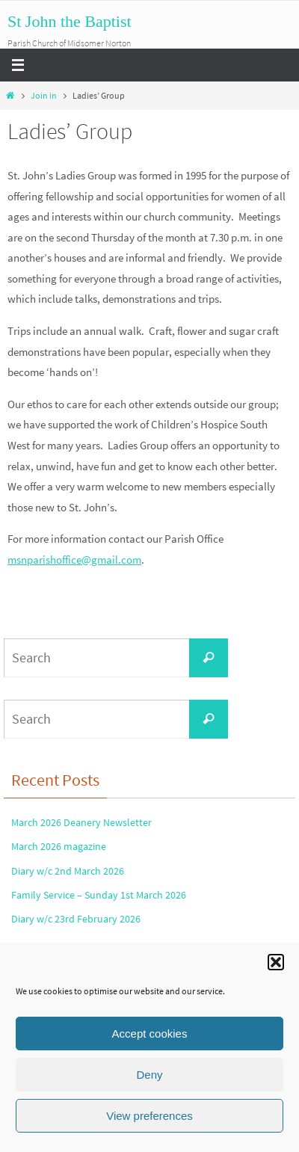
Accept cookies (150, 1033)
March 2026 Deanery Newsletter (81, 822)
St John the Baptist (69, 21)
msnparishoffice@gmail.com (74, 559)
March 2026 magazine (58, 846)
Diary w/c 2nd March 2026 (67, 871)
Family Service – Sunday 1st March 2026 (98, 895)
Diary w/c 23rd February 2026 (76, 918)
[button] (275, 962)
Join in (44, 95)
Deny (149, 1074)
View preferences (149, 1115)
